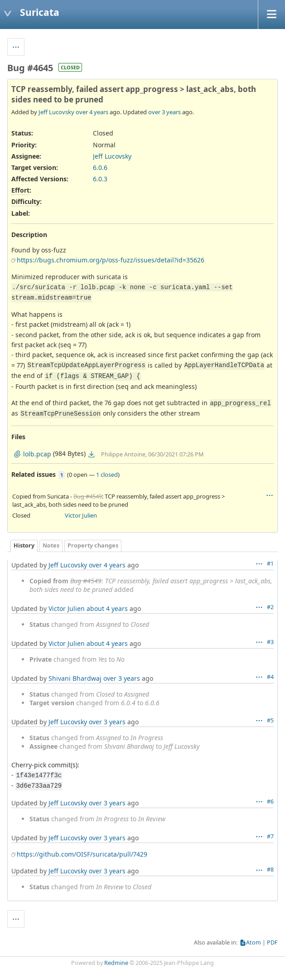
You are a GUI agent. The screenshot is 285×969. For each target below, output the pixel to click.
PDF (272, 942)
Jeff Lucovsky (56, 112)
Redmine (116, 963)
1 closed (107, 474)
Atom (253, 942)
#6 (270, 801)
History (24, 545)
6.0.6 (100, 167)
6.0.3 (100, 178)
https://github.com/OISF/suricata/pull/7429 (82, 854)
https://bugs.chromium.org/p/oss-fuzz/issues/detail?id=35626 (110, 260)
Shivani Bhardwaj (74, 678)
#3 (270, 642)
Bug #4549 (87, 496)
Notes (51, 545)
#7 (270, 836)
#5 (270, 720)
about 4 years (107, 608)
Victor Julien (81, 515)
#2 (270, 607)
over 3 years (164, 112)
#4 (270, 677)
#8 (270, 869)
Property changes (93, 545)
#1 (270, 563)
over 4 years (92, 112)
